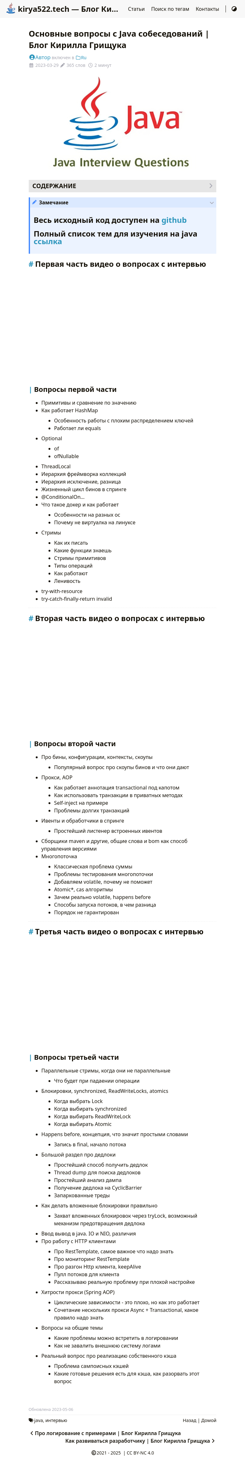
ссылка (48, 241)
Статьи (137, 8)
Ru (80, 57)
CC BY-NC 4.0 (140, 1453)
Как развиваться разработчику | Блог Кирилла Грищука (141, 1440)
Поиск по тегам (171, 8)
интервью (56, 1420)
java (38, 1420)
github (174, 220)
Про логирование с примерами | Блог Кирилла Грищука (105, 1433)
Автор (40, 57)
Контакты (208, 8)
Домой (209, 1420)
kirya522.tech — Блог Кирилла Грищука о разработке (115, 9)
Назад (189, 1420)
